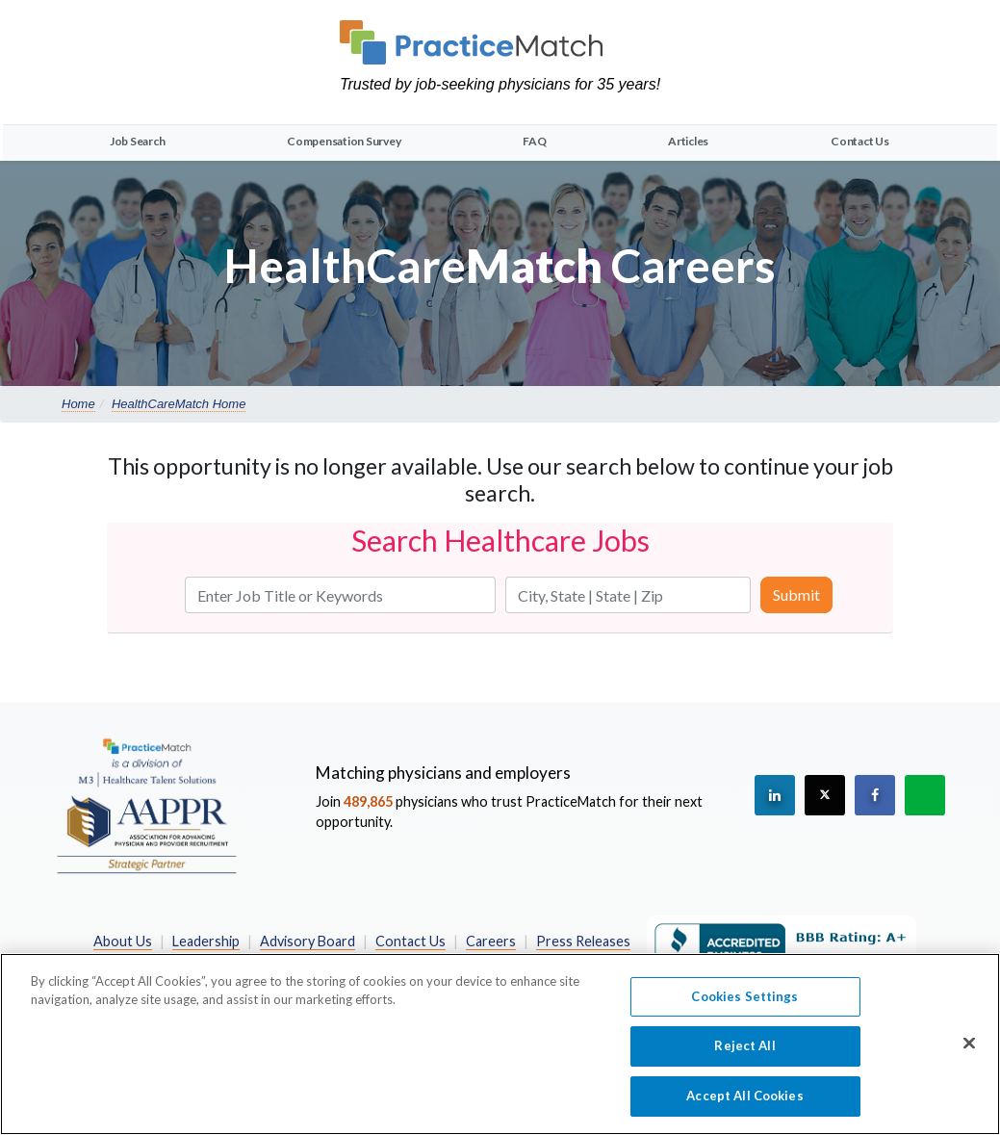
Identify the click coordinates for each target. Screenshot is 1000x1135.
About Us (122, 941)
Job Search (138, 141)
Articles (688, 141)
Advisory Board (307, 941)
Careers (491, 941)
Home (78, 404)
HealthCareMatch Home (178, 404)
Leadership (206, 941)
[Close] (969, 1052)
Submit (796, 594)
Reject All (744, 1055)
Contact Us (860, 141)
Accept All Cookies (744, 1105)
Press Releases (583, 941)
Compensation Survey (343, 141)
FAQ (534, 141)
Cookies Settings (744, 1006)
